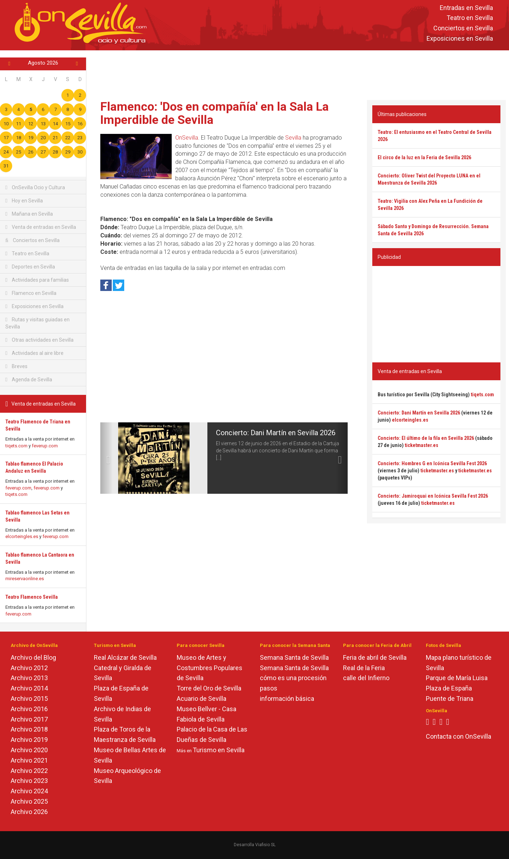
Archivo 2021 (29, 760)
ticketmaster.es (421, 445)
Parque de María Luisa (457, 678)
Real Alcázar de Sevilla (125, 657)
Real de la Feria (364, 668)
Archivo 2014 (29, 688)
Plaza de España (449, 688)
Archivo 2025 (29, 801)
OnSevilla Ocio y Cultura (35, 187)
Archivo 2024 (29, 791)
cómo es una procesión (293, 678)
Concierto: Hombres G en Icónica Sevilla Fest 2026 (432, 463)
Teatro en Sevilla (470, 18)
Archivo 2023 (29, 780)
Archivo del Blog (33, 657)
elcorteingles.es (21, 536)
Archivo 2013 (29, 678)
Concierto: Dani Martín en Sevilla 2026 (276, 432)
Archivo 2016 (29, 709)
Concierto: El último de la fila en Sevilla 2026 (426, 438)
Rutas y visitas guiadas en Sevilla (37, 323)
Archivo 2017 (29, 719)
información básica (287, 698)
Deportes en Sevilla (30, 267)
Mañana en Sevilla (29, 214)
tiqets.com (16, 445)
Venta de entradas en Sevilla (40, 227)
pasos (268, 688)
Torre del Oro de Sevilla (209, 688)
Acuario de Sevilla (201, 698)
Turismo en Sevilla (219, 750)
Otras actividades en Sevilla (39, 340)
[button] (106, 458)
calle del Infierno (366, 678)
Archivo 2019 (29, 739)
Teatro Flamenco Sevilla (31, 597)
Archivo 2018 (29, 729)
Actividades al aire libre (34, 353)
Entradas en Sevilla (466, 7)
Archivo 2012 (29, 668)
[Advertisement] (298, 73)
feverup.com (45, 445)
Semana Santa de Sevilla (294, 657)
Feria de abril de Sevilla (375, 657)
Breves (16, 366)
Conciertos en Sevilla (463, 28)
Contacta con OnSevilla (458, 736)
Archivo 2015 (29, 698)
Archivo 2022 (29, 770)
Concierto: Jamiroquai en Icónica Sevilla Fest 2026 (433, 496)
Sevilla (293, 137)
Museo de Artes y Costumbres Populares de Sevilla (209, 668)
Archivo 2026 (29, 811)
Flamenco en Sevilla (30, 293)
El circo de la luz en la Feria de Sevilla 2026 (424, 157)
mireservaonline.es (24, 578)
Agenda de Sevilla (28, 379)
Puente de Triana (449, 698)
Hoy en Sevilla (24, 201)
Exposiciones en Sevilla (460, 38)
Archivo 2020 (29, 750)
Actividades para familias (37, 280)
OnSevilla (186, 137)
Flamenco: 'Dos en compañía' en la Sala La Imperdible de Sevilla (214, 113)
